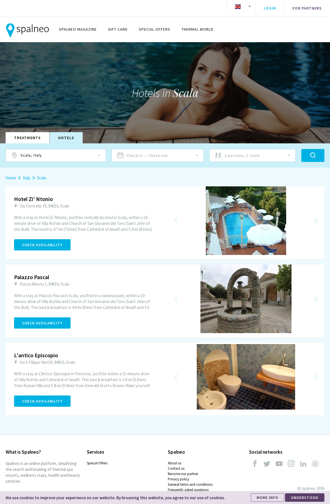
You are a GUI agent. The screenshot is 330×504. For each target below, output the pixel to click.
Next (316, 216)
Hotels (66, 133)
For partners (307, 6)
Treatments (27, 133)
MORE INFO (267, 497)
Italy (26, 174)
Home (11, 174)
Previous (176, 216)
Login (270, 6)
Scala (41, 174)
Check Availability (42, 240)
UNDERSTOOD (304, 497)
